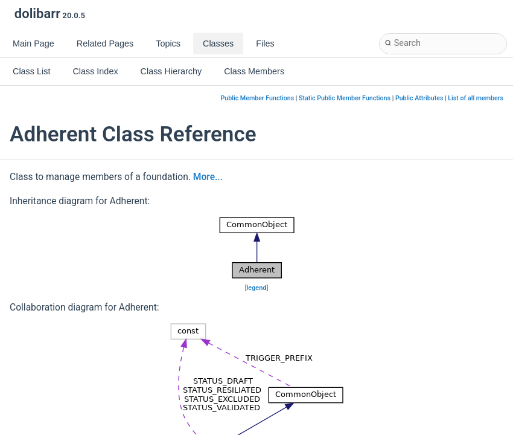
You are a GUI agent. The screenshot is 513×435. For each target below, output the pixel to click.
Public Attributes (419, 98)
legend (257, 288)
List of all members (475, 98)
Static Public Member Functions (344, 98)
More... (208, 177)
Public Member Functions (258, 98)
